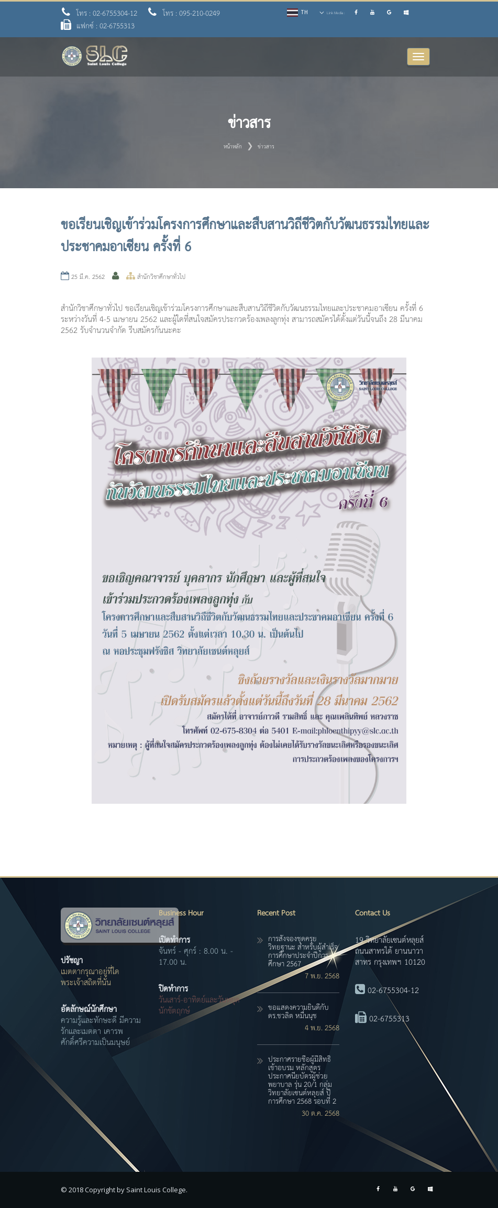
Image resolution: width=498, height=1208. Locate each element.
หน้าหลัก (233, 147)
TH (304, 12)
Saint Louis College (156, 1189)
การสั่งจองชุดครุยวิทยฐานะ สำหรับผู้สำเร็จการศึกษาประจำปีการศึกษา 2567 (303, 951)
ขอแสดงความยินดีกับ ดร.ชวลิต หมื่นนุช (298, 1012)
